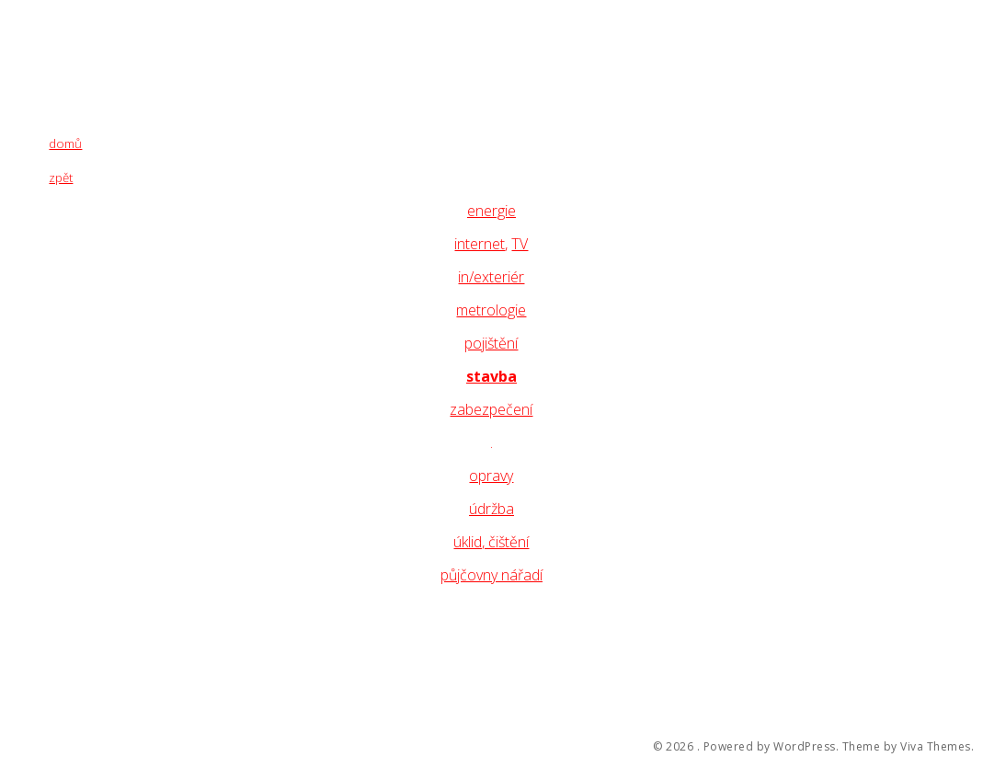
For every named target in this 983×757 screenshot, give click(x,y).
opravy (491, 475)
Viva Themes (935, 746)
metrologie (491, 310)
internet (479, 244)
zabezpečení (491, 409)
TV (519, 244)
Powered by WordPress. (771, 746)
